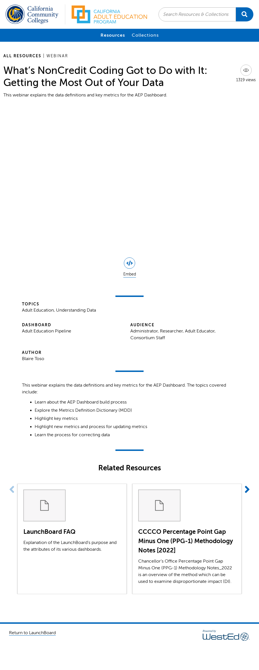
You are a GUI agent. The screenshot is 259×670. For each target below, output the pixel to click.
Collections (145, 35)
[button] (247, 489)
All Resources (22, 56)
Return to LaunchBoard (32, 632)
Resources (113, 35)
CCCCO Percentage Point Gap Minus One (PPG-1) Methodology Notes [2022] (185, 541)
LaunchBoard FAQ (49, 531)
